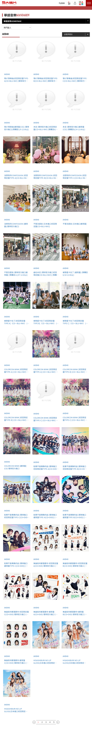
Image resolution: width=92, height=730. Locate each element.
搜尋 (63, 3)
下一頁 (57, 722)
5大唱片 (9, 3)
